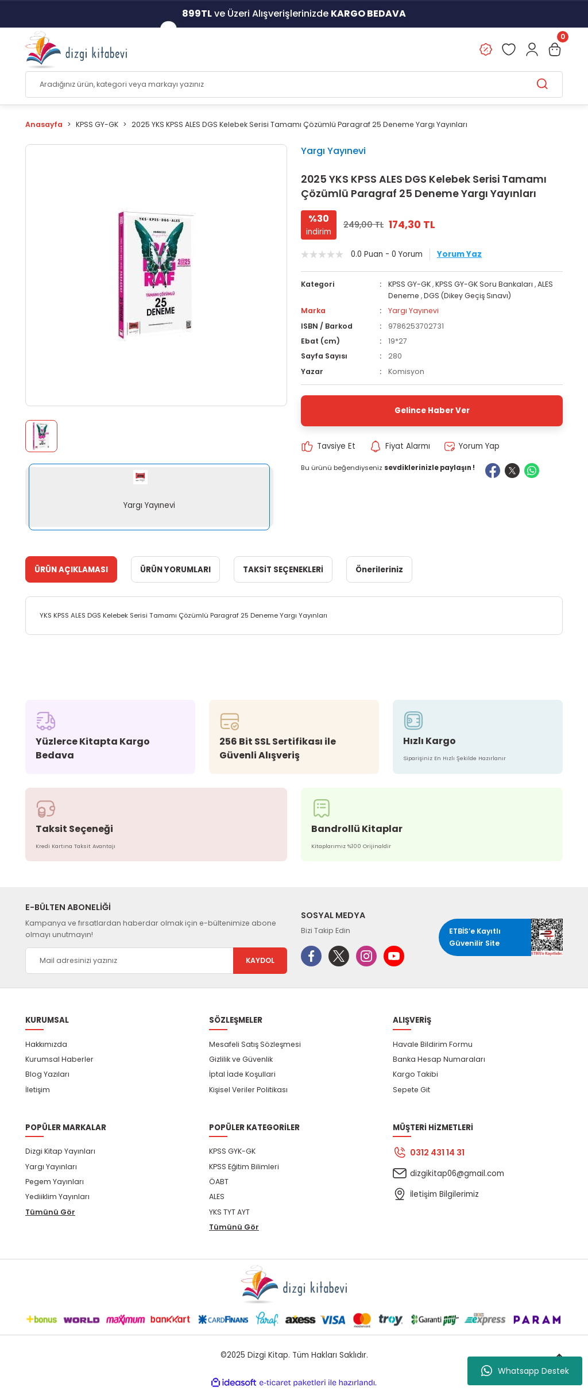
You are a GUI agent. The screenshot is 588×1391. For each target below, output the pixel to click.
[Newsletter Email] (156, 960)
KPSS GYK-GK (232, 1151)
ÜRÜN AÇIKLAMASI (71, 569)
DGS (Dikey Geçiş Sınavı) (467, 295)
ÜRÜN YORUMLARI (175, 569)
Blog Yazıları (47, 1074)
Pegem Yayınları (54, 1181)
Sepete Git (411, 1090)
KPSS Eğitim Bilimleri (244, 1167)
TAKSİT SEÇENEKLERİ (283, 569)
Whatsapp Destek (525, 1371)
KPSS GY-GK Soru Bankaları (484, 284)
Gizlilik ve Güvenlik (241, 1059)
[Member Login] (532, 49)
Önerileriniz (379, 569)
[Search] (294, 84)
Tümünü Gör (50, 1212)
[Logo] (76, 49)
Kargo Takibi (415, 1074)
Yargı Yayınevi (333, 150)
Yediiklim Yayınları (57, 1196)
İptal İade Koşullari (242, 1074)
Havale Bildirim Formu (433, 1044)
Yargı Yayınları (51, 1167)
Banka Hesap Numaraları (439, 1059)
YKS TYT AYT (229, 1212)
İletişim (37, 1090)
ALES (217, 1196)
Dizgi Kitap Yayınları (60, 1151)
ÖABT (219, 1181)
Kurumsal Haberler (59, 1059)
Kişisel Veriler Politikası (248, 1090)
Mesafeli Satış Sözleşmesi (255, 1044)
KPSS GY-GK (409, 284)
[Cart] (555, 49)
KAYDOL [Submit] (260, 960)
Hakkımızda (46, 1044)
